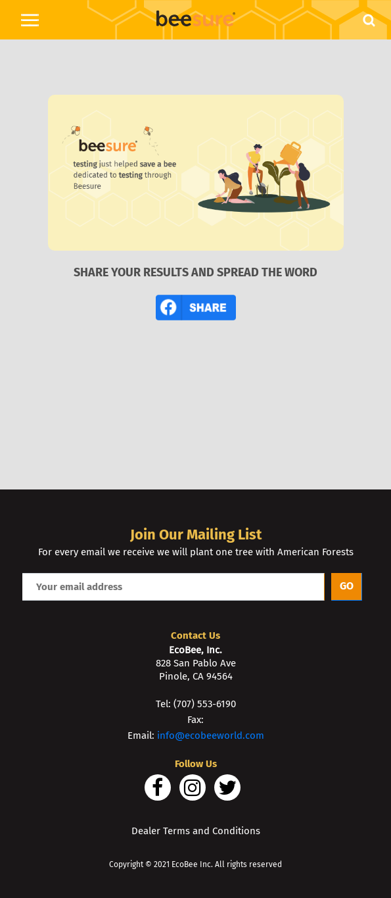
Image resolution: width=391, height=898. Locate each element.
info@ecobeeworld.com (210, 735)
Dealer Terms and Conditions (195, 831)
